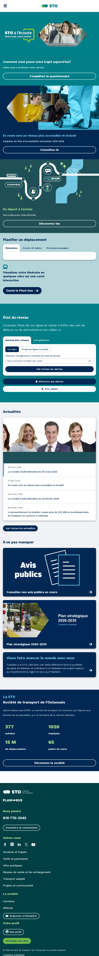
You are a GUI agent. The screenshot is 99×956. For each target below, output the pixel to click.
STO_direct (49, 389)
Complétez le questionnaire (49, 76)
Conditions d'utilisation (14, 954)
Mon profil (13, 931)
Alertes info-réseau (17, 340)
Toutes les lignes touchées (34, 349)
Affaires (8, 907)
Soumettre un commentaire (21, 827)
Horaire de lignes (32, 248)
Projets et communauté (18, 885)
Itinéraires (11, 248)
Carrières (9, 901)
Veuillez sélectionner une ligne (49, 361)
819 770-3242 (14, 818)
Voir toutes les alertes (49, 369)
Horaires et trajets (14, 851)
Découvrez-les (49, 223)
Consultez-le (49, 150)
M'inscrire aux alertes (49, 381)
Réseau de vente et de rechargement (26, 872)
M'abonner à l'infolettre (23, 916)
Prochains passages (57, 248)
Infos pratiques (12, 865)
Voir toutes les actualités (20, 528)
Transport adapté (14, 878)
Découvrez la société (49, 763)
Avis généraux (41, 340)
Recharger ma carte (17, 940)
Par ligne (12, 349)
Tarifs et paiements (15, 858)
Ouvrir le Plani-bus (22, 290)
